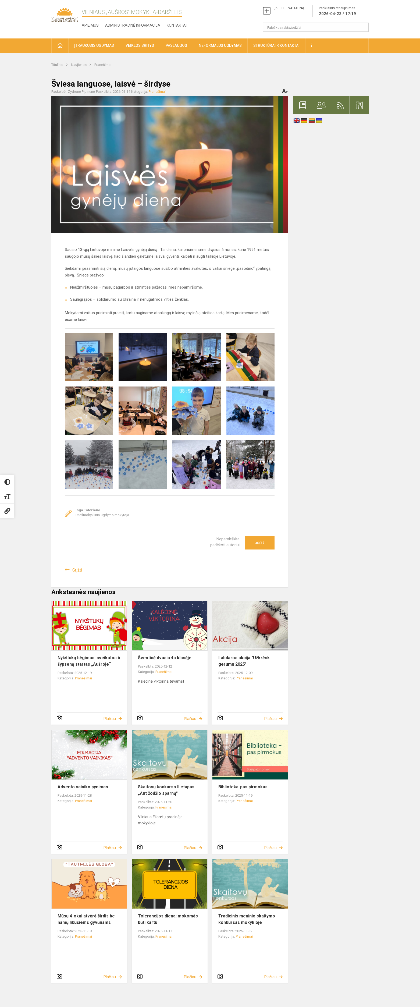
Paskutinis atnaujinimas (337, 11)
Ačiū (259, 543)
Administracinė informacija (132, 25)
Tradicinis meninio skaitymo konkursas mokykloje (246, 919)
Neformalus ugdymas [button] (220, 45)
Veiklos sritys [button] (140, 45)
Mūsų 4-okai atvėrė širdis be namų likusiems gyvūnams (86, 919)
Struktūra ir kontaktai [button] (276, 45)
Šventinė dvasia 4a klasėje (164, 657)
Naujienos (79, 65)
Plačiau (110, 719)
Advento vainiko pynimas (83, 786)
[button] (60, 45)
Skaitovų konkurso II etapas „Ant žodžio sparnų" (166, 790)
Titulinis (57, 65)
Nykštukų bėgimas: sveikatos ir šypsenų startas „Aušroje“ (89, 661)
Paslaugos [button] (176, 45)
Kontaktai (177, 25)
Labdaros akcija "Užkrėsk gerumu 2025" (244, 661)
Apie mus (90, 25)
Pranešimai (102, 65)
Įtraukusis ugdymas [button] (94, 45)
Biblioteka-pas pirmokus (243, 786)
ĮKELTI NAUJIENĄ (289, 8)
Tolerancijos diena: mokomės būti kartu (168, 919)
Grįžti (77, 570)
